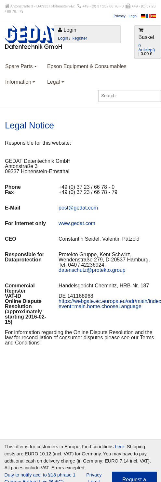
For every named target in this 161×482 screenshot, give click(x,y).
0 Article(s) (147, 47)
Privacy (120, 16)
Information (20, 82)
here (119, 446)
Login (63, 38)
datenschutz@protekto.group (92, 270)
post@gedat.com (78, 208)
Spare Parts (21, 66)
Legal (132, 16)
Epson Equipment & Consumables (87, 66)
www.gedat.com (77, 223)
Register (79, 38)
